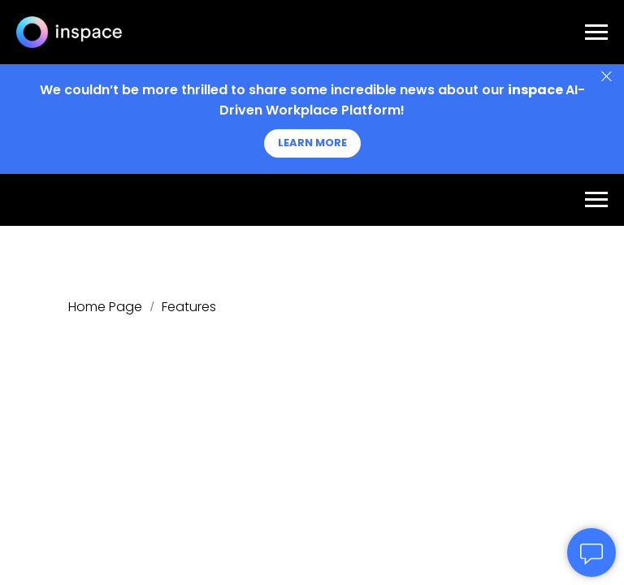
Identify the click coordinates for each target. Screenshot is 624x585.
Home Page (105, 306)
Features (189, 306)
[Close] (606, 76)
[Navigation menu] (596, 32)
